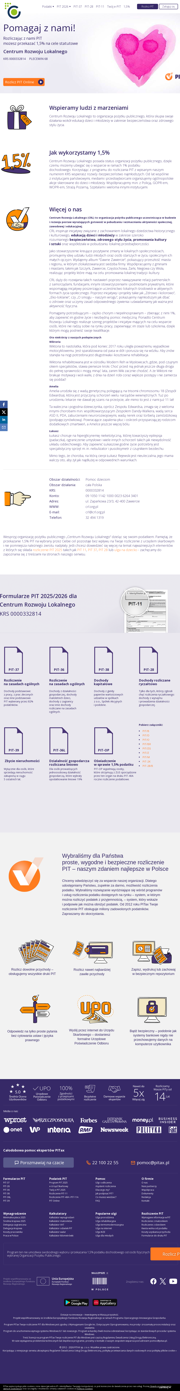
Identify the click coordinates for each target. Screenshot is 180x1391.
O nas (145, 1182)
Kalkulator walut (57, 1232)
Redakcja (146, 1197)
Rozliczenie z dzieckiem (153, 1224)
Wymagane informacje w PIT (156, 1217)
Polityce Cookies (85, 1388)
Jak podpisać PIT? (104, 1193)
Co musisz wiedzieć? (106, 1197)
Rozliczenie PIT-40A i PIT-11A (63, 1197)
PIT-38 (104, 669)
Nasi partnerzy (149, 1186)
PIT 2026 (62, 7)
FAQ (98, 1200)
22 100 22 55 (109, 1163)
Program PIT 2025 (58, 1182)
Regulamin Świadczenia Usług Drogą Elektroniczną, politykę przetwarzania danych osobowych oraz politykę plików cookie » (113, 1349)
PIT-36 (59, 669)
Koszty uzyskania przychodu (156, 1232)
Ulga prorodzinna (105, 1217)
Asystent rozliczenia (106, 1186)
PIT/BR (146, 744)
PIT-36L (59, 750)
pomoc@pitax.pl (157, 1163)
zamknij (165, 1387)
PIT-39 (14, 750)
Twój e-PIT (114, 7)
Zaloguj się (168, 6)
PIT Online (54, 1200)
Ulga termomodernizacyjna (110, 1224)
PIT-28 (89, 7)
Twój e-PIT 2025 (57, 1190)
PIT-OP (103, 750)
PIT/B (145, 731)
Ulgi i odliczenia (104, 1182)
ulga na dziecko (125, 550)
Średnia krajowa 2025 (14, 1221)
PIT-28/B (147, 766)
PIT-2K (146, 761)
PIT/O (145, 739)
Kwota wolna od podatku (154, 1228)
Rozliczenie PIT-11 (58, 1193)
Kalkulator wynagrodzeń (61, 1217)
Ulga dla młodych (104, 1235)
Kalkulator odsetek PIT (60, 1228)
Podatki (47, 7)
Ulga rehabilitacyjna (106, 1221)
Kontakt (145, 1200)
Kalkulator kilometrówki (61, 1235)
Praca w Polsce (10, 1235)
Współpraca (148, 1190)
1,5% (127, 7)
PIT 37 (92, 550)
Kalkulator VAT (56, 1224)
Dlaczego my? (103, 1190)
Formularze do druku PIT (154, 1235)
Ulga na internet (104, 1228)
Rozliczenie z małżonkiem (155, 1221)
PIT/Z (145, 752)
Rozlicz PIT (148, 6)
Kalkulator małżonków (60, 1221)
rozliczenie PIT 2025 (47, 550)
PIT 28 (103, 550)
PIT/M (146, 757)
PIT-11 (100, 7)
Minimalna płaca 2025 (14, 1217)
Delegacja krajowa (12, 1228)
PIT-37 (77, 7)
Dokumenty (147, 1193)
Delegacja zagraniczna (14, 1224)
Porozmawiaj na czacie (44, 1163)
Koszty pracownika (12, 1232)
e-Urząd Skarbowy (58, 1186)
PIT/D (145, 735)
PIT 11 (81, 550)
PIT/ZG (146, 748)
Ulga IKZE (100, 1232)
